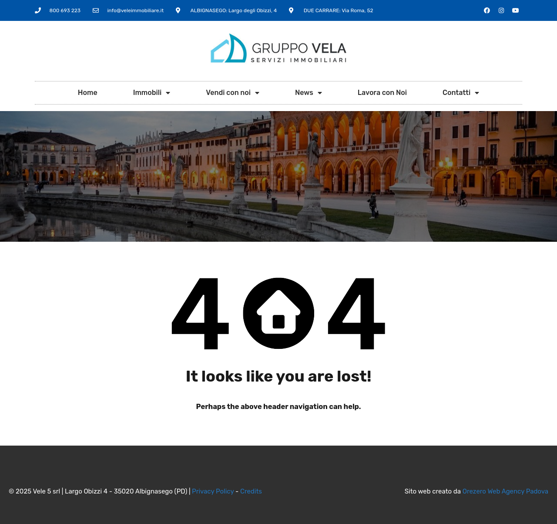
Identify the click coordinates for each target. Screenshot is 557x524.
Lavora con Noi (382, 92)
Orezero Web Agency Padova (505, 491)
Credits (251, 491)
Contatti (461, 93)
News (308, 93)
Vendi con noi (232, 93)
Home (87, 92)
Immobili (152, 93)
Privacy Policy (213, 491)
